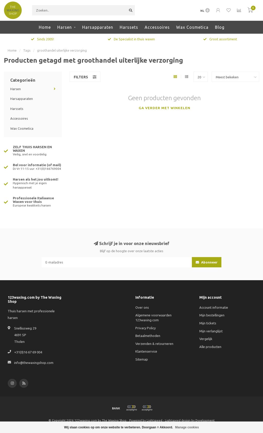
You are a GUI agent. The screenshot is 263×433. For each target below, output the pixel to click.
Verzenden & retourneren (154, 343)
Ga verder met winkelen (164, 108)
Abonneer (207, 262)
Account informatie (213, 307)
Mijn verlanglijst (211, 331)
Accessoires (157, 27)
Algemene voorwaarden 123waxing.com (153, 317)
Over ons (142, 307)
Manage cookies (187, 427)
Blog (219, 27)
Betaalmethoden (147, 335)
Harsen (64, 27)
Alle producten (210, 347)
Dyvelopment (205, 420)
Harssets (129, 27)
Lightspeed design (178, 420)
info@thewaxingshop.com (33, 362)
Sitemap (141, 359)
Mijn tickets (207, 323)
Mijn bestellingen (211, 315)
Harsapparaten (97, 27)
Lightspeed (154, 420)
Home (45, 27)
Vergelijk (205, 339)
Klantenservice (146, 351)
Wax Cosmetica (192, 27)
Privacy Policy (145, 328)
